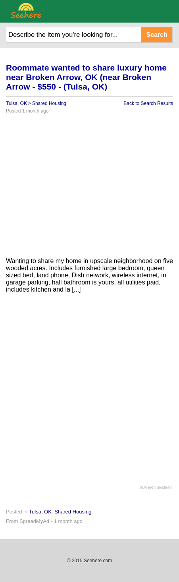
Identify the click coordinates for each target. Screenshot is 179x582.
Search (156, 34)
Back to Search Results (148, 103)
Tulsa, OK (16, 103)
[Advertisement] (89, 189)
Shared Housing (49, 103)
